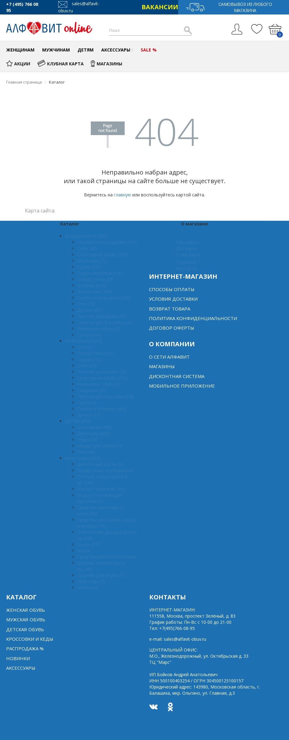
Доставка (186, 248)
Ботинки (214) (91, 285)
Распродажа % (25, 648)
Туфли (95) (88, 267)
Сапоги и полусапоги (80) (103, 298)
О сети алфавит (169, 357)
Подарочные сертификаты (105, 470)
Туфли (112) (89, 359)
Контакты (186, 268)
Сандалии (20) (91, 390)
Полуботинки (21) (95, 353)
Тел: (172, 628)
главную (122, 195)
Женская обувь (25, 610)
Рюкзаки (86, 452)
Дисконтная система (176, 376)
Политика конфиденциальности (193, 318)
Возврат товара (169, 309)
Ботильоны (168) (94, 291)
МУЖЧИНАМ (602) (83, 341)
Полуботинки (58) (95, 279)
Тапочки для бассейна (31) (105, 322)
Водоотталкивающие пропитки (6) (99, 498)
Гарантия (186, 262)
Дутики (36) (89, 310)
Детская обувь (25, 629)
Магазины (162, 366)
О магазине (188, 254)
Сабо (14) (87, 365)
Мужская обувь (25, 619)
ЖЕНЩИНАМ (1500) (85, 236)
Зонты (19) (88, 544)
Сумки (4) (86, 402)
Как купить (187, 242)
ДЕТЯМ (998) (78, 421)
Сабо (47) (87, 248)
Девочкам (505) (93, 433)
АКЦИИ (18, 64)
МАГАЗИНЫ (106, 64)
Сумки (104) (89, 335)
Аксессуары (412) (82, 458)
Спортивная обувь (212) (102, 378)
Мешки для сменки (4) (100, 446)
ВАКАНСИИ (160, 7)
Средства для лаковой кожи (106, 557)
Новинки (18, 658)
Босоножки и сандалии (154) (107, 242)
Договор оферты (171, 328)
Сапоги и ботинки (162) (101, 409)
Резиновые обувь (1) (99, 384)
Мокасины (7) (91, 261)
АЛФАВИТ (87, 587)
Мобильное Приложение (182, 386)
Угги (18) (86, 304)
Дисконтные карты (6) (100, 464)
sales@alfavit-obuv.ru (185, 639)
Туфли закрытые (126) (100, 273)
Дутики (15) (89, 415)
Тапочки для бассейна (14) (105, 396)
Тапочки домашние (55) (101, 316)
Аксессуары (20, 668)
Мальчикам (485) (95, 427)
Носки (83, 550)
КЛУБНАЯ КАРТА (60, 64)
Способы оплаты (172, 289)
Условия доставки (173, 299)
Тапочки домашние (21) (101, 372)
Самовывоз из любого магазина (229, 7)
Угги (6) (85, 347)
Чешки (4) (87, 439)
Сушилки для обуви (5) (100, 575)
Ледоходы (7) (91, 581)
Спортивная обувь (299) (102, 254)
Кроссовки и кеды (29, 639)
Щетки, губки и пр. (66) (101, 489)
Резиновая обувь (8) (98, 328)
